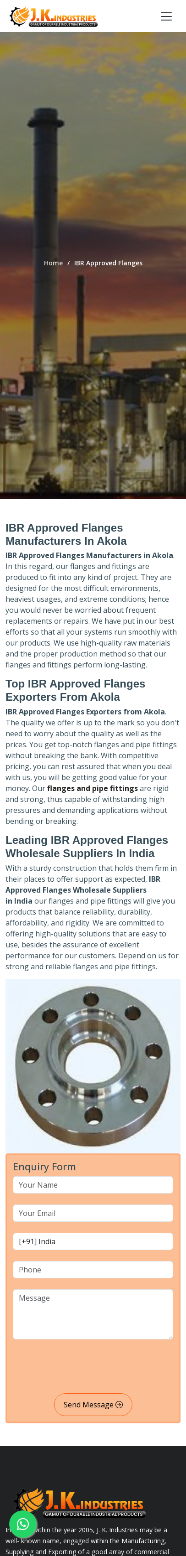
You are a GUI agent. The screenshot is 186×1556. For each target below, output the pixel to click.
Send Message (93, 1405)
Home (53, 262)
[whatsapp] (23, 1524)
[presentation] (82, 1368)
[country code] (93, 1241)
